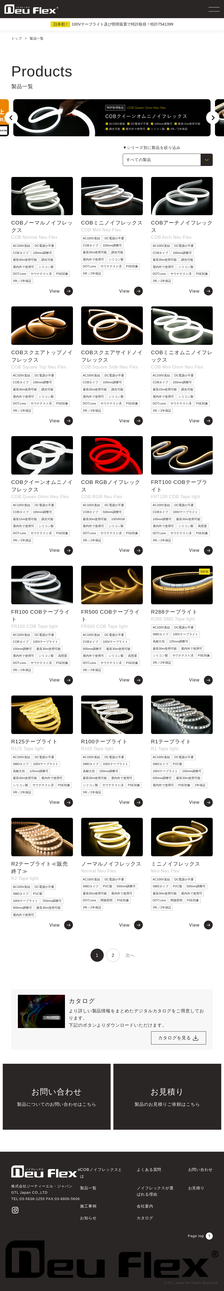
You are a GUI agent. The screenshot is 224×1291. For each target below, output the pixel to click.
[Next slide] (212, 117)
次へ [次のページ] (130, 955)
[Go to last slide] (11, 117)
